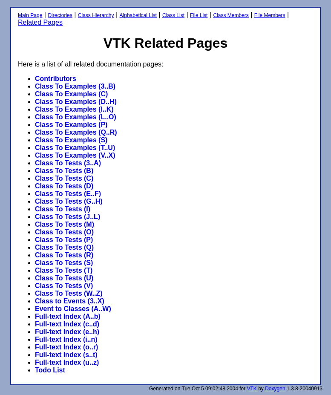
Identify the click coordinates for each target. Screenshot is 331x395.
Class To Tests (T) (63, 270)
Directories (60, 15)
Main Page (30, 15)
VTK (252, 389)
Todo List (50, 370)
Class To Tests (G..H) (69, 201)
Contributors (55, 78)
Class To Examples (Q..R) (76, 132)
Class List (173, 15)
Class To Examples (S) (71, 140)
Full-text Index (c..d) (67, 324)
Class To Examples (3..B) (75, 86)
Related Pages (40, 22)
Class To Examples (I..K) (74, 109)
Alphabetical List (138, 15)
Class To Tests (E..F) (68, 193)
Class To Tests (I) (62, 209)
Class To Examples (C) (71, 94)
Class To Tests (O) (64, 232)
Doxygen (275, 389)
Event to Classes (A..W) (73, 308)
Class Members (230, 15)
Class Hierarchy (96, 15)
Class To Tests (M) (64, 224)
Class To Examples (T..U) (75, 147)
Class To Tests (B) (64, 170)
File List (198, 15)
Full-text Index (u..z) (67, 362)
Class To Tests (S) (64, 262)
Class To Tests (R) (64, 255)
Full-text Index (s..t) (66, 354)
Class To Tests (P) (64, 239)
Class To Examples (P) (71, 124)
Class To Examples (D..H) (76, 101)
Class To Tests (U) (64, 278)
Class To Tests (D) (64, 186)
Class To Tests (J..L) (67, 216)
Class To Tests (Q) (64, 247)
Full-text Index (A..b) (68, 316)
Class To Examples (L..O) (75, 117)
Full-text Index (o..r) (66, 347)
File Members (269, 15)
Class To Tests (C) (64, 178)
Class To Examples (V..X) (75, 155)
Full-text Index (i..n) (66, 339)
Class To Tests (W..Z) (69, 293)
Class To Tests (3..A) (68, 163)
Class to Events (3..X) (69, 301)
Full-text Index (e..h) (67, 331)
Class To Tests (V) (64, 285)
